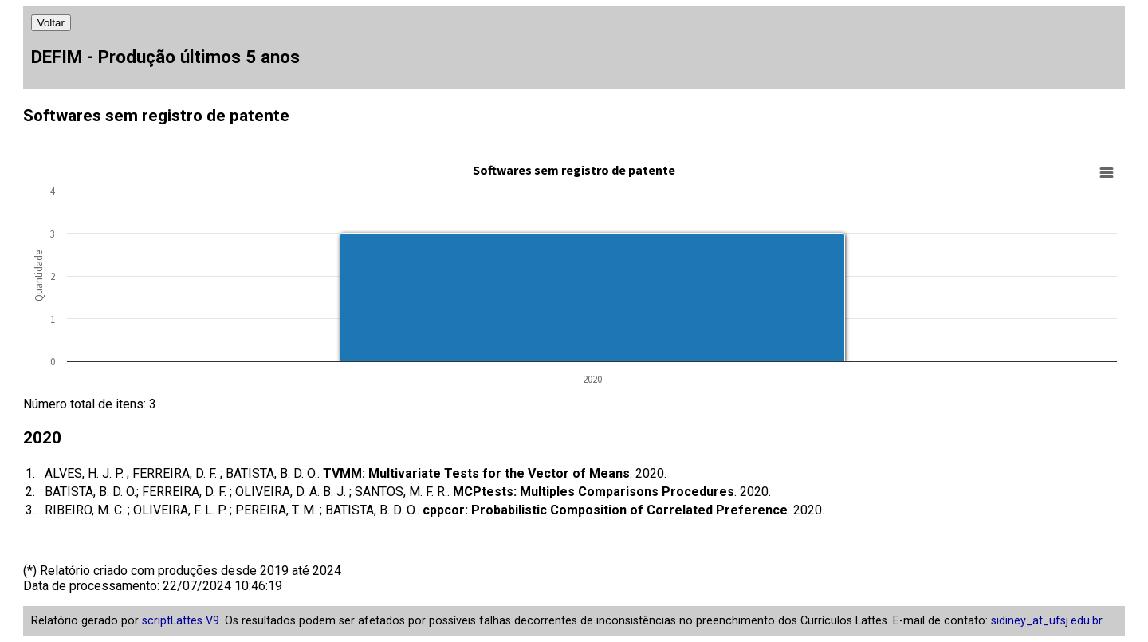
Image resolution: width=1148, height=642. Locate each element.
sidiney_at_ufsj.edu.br (1047, 621)
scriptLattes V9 (180, 621)
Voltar (51, 23)
